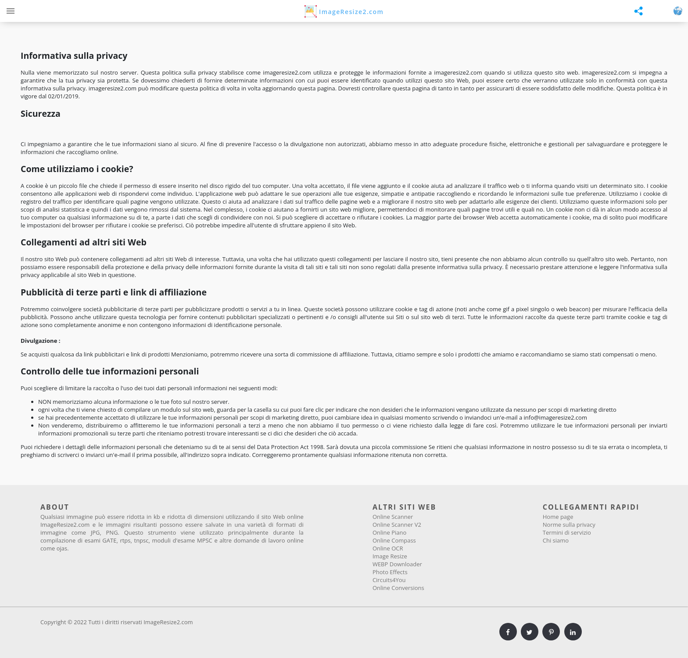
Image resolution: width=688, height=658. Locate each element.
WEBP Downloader (397, 564)
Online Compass (394, 540)
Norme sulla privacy (569, 525)
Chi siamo (556, 540)
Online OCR (388, 548)
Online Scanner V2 (397, 525)
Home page (558, 517)
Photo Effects (390, 572)
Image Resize (390, 556)
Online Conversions (398, 588)
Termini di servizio (567, 532)
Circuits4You (389, 580)
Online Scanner (393, 517)
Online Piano (389, 532)
